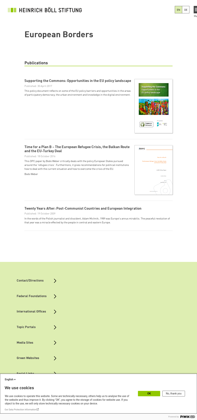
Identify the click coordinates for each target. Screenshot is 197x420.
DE (185, 10)
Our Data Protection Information (20, 409)
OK (149, 393)
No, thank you (174, 393)
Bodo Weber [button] (31, 174)
